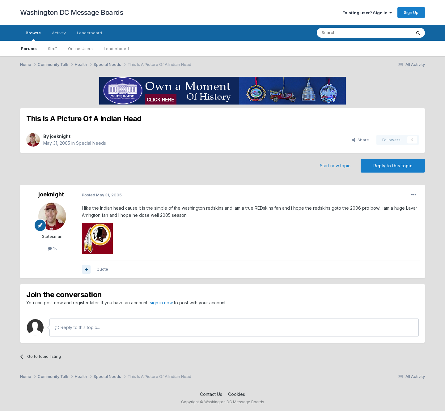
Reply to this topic (392, 165)
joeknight (60, 136)
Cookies (236, 394)
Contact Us (211, 394)
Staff (52, 48)
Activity (59, 32)
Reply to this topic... (77, 327)
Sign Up (411, 12)
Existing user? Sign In (367, 12)
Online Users (80, 48)
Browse (33, 35)
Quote (102, 269)
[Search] (348, 33)
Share (360, 139)
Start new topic (335, 165)
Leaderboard (116, 48)
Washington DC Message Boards (71, 12)
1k (52, 248)
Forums (29, 48)
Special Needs (91, 143)
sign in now (161, 302)
